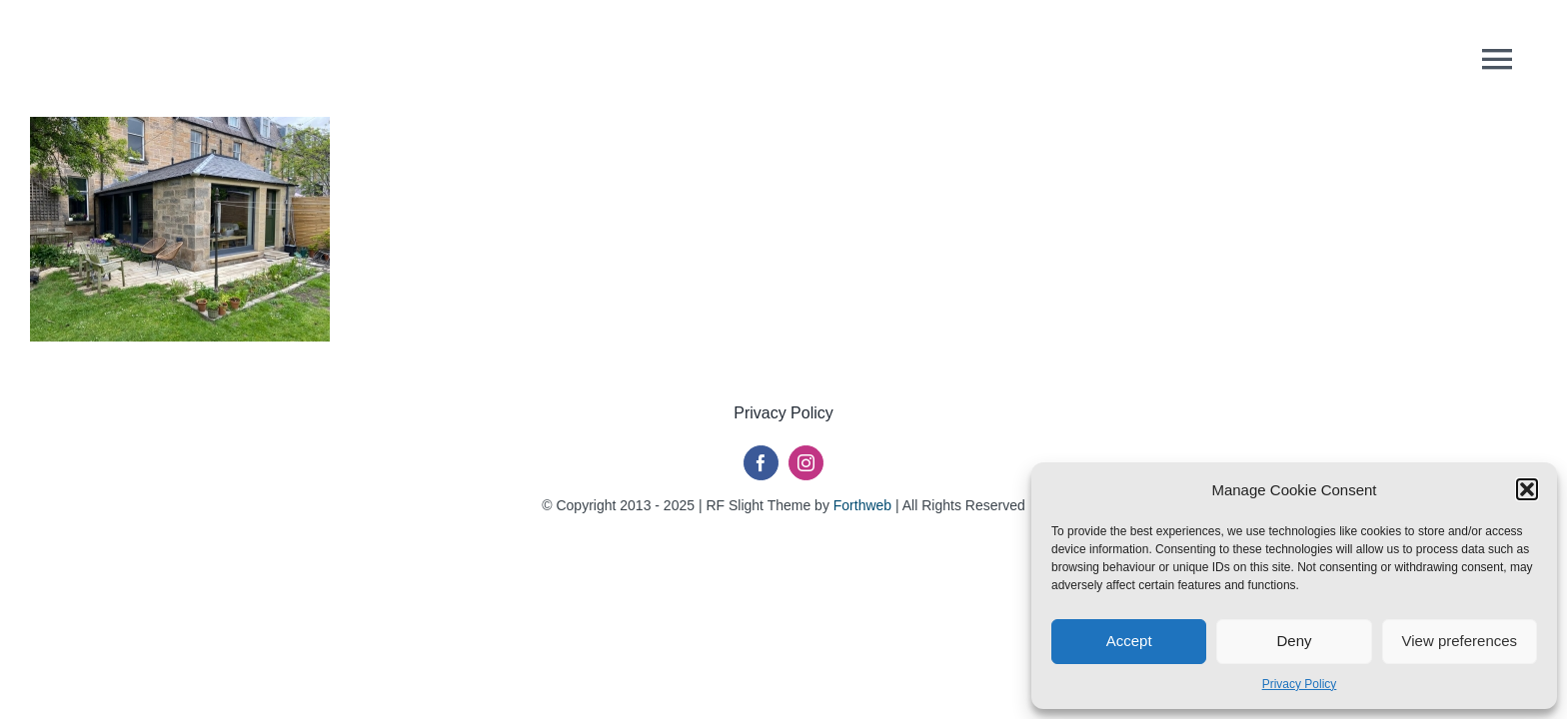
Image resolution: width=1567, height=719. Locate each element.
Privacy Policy (1299, 684)
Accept (1129, 640)
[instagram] (805, 462)
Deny (1293, 640)
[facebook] (761, 462)
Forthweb (862, 505)
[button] (1527, 489)
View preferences (1460, 640)
